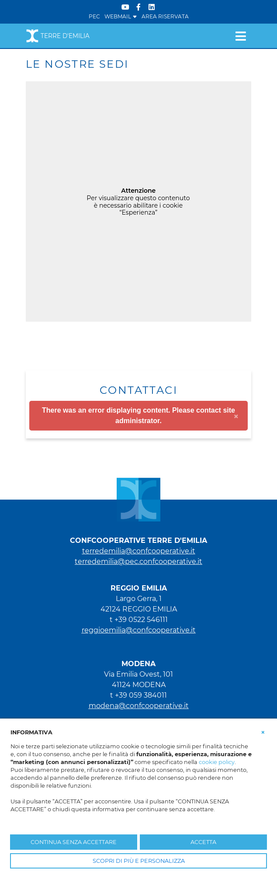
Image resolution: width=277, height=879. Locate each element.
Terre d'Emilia (58, 35)
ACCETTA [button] (203, 842)
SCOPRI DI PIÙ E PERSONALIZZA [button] (139, 861)
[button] (263, 731)
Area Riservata (165, 16)
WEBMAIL (120, 16)
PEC (94, 16)
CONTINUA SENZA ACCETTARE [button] (74, 842)
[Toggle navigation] (240, 36)
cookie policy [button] (217, 762)
